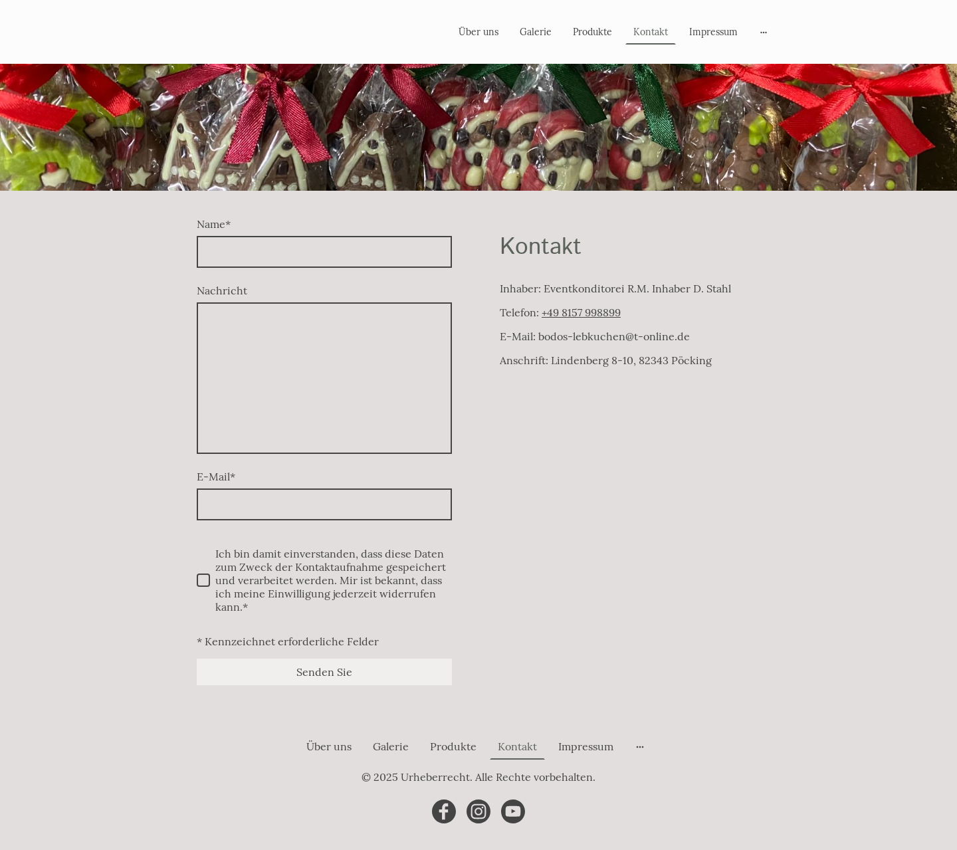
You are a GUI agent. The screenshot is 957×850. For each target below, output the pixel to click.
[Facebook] (444, 811)
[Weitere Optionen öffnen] (763, 32)
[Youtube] (513, 811)
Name (214, 224)
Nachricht (222, 290)
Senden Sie (324, 672)
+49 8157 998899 (581, 312)
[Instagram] (478, 811)
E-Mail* (216, 476)
